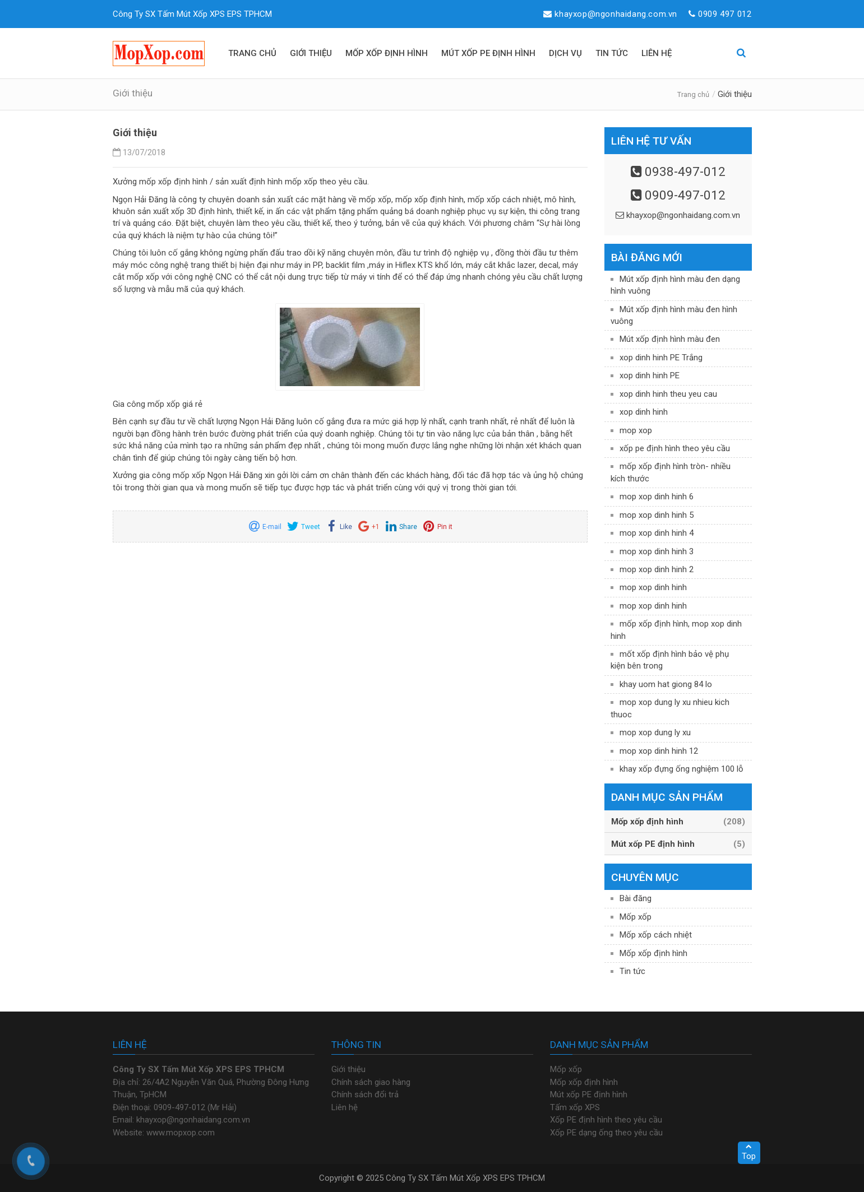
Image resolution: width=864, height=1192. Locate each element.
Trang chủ (693, 94)
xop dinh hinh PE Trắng (661, 358)
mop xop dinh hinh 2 (657, 569)
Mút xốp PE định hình (588, 1094)
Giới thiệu (348, 1069)
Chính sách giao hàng (370, 1082)
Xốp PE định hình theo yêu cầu (606, 1120)
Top (749, 1152)
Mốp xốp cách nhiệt (656, 935)
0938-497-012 (685, 171)
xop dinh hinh (644, 412)
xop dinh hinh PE (650, 375)
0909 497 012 (724, 14)
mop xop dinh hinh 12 (659, 751)
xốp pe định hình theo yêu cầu (675, 448)
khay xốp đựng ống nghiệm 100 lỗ (681, 769)
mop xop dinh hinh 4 (657, 533)
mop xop (636, 430)
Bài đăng (636, 898)
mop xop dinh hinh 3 (657, 551)
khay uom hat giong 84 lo (666, 684)
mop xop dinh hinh (653, 587)
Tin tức (632, 971)
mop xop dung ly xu (655, 732)
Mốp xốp (636, 917)
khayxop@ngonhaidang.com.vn (616, 14)
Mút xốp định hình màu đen (670, 339)
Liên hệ (344, 1107)
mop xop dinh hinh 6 (657, 496)
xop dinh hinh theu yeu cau (668, 394)
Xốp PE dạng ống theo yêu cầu (606, 1133)
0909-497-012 (685, 195)
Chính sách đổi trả (365, 1094)
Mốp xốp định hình (653, 953)
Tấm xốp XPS (575, 1107)
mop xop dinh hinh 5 (657, 515)
